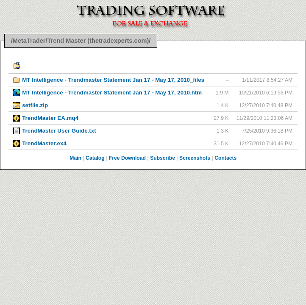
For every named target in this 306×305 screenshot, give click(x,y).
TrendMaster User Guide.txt (59, 131)
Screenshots (194, 158)
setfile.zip (35, 105)
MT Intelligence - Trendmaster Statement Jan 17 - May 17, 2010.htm (112, 92)
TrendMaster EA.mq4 (50, 118)
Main (75, 158)
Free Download (127, 158)
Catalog (95, 158)
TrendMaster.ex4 (44, 143)
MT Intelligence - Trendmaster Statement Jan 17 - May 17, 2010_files (113, 80)
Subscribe (162, 158)
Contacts (225, 158)
